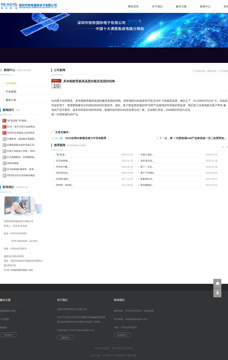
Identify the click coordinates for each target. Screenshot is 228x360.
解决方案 (181, 6)
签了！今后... (147, 166)
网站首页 (133, 6)
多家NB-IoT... (147, 179)
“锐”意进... (61, 154)
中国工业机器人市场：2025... (22, 151)
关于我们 (157, 6)
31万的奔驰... (63, 160)
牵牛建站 (107, 355)
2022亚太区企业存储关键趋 (21, 175)
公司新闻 (11, 83)
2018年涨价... (63, 179)
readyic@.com (136, 319)
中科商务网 (119, 355)
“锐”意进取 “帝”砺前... (17, 120)
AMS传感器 (13, 163)
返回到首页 (217, 283)
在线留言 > (122, 335)
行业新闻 (11, 91)
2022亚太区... (147, 160)
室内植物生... (147, 185)
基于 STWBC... (148, 173)
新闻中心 (205, 6)
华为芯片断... (62, 166)
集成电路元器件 (8, 310)
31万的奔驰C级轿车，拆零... (21, 169)
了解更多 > (8, 335)
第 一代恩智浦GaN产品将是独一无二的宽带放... (198, 138)
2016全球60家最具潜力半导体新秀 (85, 138)
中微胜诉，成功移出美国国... (21, 139)
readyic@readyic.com (22, 270)
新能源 (3, 327)
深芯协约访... (62, 173)
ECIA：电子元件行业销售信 (21, 126)
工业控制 (4, 319)
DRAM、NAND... (64, 185)
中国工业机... (147, 154)
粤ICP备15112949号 (122, 348)
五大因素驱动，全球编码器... (21, 157)
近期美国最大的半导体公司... (21, 145)
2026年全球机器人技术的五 (21, 132)
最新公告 (11, 99)
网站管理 (132, 355)
